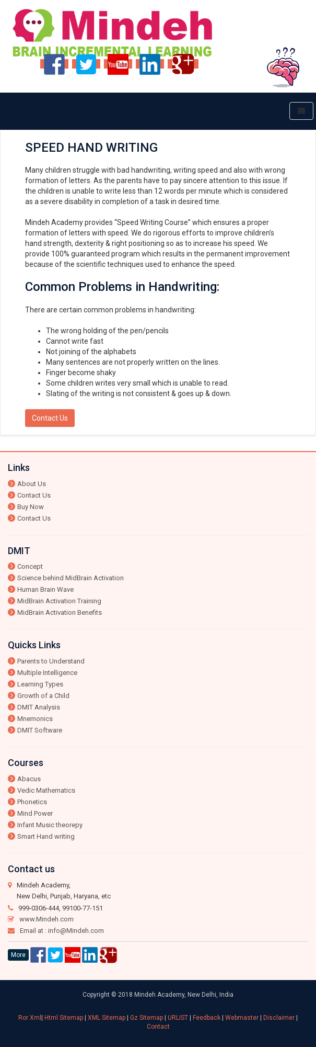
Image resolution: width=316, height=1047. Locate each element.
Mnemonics (35, 719)
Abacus (29, 779)
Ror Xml (29, 1017)
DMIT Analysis (38, 707)
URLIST (179, 1017)
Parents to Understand (51, 661)
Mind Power (35, 813)
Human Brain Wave (45, 589)
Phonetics (32, 802)
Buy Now (30, 507)
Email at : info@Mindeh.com (62, 931)
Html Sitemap (64, 1017)
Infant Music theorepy (50, 825)
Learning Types (40, 684)
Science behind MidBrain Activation (70, 578)
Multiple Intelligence (47, 673)
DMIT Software (39, 730)
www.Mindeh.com (46, 919)
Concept (30, 566)
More (18, 955)
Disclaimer (279, 1017)
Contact (158, 1026)
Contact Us (50, 418)
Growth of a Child (43, 696)
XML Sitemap (107, 1017)
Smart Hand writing (46, 836)
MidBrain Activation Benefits (59, 612)
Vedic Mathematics (46, 790)
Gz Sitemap (147, 1017)
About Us (31, 484)
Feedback (207, 1017)
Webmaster (242, 1017)
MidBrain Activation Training (59, 601)
